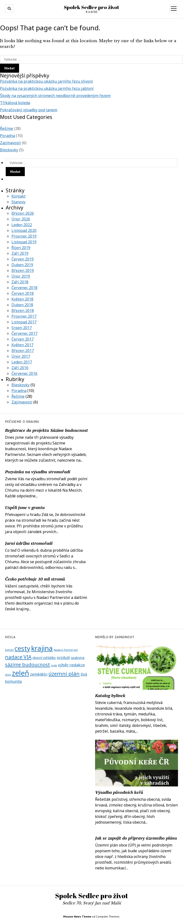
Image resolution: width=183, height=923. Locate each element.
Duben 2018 (22, 304)
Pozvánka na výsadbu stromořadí (37, 471)
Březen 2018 (22, 310)
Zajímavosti (10, 142)
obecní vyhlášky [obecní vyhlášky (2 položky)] (44, 658)
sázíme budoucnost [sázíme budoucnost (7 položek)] (27, 664)
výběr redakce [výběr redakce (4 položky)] (71, 665)
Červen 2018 (22, 293)
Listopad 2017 (23, 322)
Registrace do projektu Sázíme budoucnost (46, 430)
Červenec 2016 (24, 373)
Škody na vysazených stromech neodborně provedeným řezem (55, 95)
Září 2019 (19, 253)
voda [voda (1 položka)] (54, 665)
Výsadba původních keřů (119, 792)
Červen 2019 (22, 259)
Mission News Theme (77, 916)
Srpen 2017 (21, 327)
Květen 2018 (22, 299)
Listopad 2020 (23, 230)
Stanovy (18, 201)
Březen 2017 (22, 350)
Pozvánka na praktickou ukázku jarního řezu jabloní (47, 88)
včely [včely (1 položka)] (8, 674)
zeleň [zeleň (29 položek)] (20, 673)
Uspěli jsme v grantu (25, 507)
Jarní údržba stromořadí (28, 543)
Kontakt (18, 196)
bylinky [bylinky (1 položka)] (9, 650)
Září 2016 (19, 367)
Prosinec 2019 (23, 236)
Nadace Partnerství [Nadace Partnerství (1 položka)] (66, 650)
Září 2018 (19, 282)
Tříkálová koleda (15, 102)
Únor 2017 (20, 356)
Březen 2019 (22, 270)
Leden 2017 (21, 362)
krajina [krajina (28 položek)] (42, 648)
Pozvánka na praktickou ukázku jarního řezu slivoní (46, 81)
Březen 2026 (22, 213)
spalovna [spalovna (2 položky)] (77, 658)
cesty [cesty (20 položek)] (22, 648)
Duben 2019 (22, 264)
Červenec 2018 (24, 287)
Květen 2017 (22, 344)
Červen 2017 (22, 339)
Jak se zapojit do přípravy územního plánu (136, 838)
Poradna (7, 135)
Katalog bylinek (110, 695)
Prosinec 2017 (23, 316)
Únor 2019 (20, 276)
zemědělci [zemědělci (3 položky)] (38, 674)
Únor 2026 (20, 219)
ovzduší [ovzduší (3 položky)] (63, 657)
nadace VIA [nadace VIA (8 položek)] (18, 657)
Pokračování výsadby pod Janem (28, 109)
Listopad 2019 (23, 242)
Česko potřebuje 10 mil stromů (35, 579)
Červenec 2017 (24, 333)
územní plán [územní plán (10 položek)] (64, 673)
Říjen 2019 (20, 247)
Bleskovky (9, 150)
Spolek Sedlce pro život (91, 7)
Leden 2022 (21, 224)
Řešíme (6, 128)
